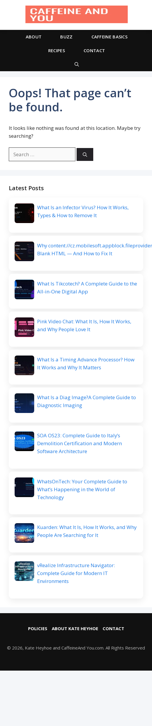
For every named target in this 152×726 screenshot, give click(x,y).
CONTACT (94, 50)
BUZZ (66, 37)
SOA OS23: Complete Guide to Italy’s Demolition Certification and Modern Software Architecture (79, 444)
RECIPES (56, 50)
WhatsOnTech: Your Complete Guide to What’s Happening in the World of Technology (82, 490)
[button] (76, 64)
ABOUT (34, 37)
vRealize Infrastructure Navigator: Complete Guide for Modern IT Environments (76, 574)
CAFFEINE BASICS (109, 37)
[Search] (85, 154)
